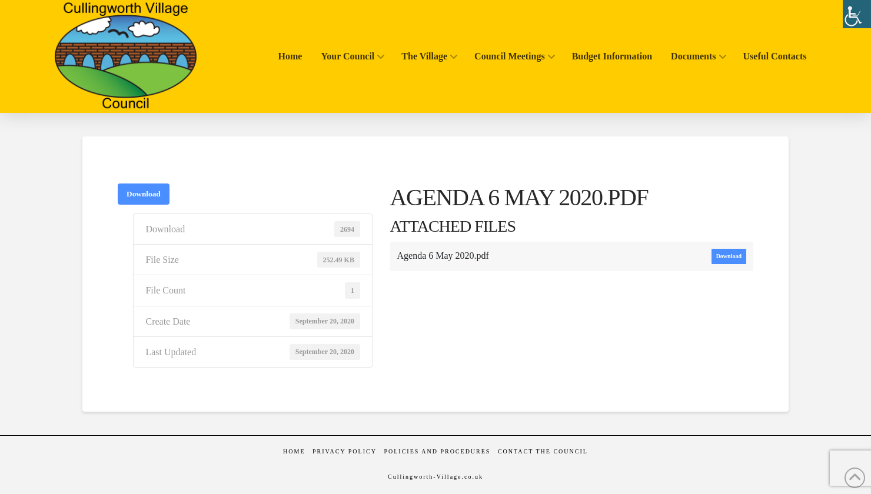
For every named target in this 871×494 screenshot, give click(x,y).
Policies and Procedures (437, 451)
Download (144, 193)
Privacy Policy (345, 451)
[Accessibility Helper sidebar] (857, 14)
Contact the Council (543, 451)
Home (294, 451)
